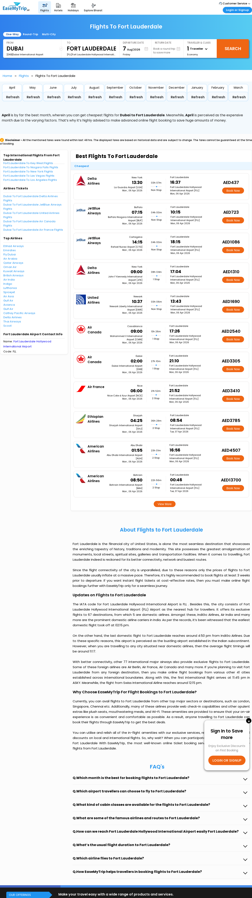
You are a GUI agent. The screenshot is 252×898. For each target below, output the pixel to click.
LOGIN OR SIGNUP (227, 760)
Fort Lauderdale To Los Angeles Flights (30, 180)
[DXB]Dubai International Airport (25, 54)
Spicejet (9, 292)
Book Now (233, 190)
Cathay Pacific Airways (19, 313)
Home (7, 76)
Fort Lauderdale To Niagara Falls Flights (30, 167)
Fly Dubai (9, 254)
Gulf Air (8, 301)
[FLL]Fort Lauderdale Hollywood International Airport (91, 54)
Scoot (7, 326)
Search (233, 49)
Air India (9, 280)
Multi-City (49, 34)
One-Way (12, 34)
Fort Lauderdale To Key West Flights (28, 163)
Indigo (7, 284)
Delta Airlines (12, 317)
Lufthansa (10, 288)
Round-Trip (30, 34)
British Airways (13, 275)
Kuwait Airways (14, 271)
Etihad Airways (13, 246)
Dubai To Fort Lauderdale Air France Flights (33, 230)
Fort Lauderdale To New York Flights (28, 171)
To (69, 42)
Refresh (12, 97)
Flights (24, 76)
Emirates (9, 250)
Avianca (9, 305)
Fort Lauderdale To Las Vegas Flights (28, 176)
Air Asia (8, 296)
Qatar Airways (13, 263)
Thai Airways (12, 321)
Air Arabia (10, 259)
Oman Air (10, 267)
